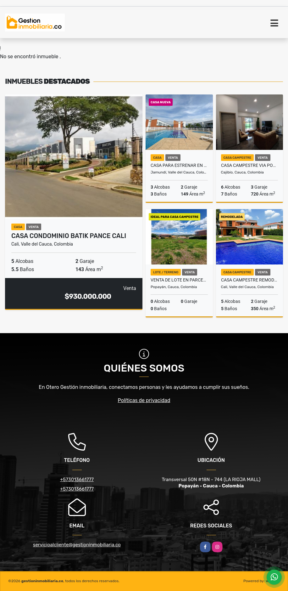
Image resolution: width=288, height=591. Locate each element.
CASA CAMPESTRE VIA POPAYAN (249, 165)
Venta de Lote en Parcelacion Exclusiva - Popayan (179, 279)
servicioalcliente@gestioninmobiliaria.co (77, 545)
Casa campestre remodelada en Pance (249, 279)
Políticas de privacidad (144, 400)
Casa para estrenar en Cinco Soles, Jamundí (179, 165)
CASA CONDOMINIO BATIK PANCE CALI (68, 236)
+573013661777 (77, 479)
